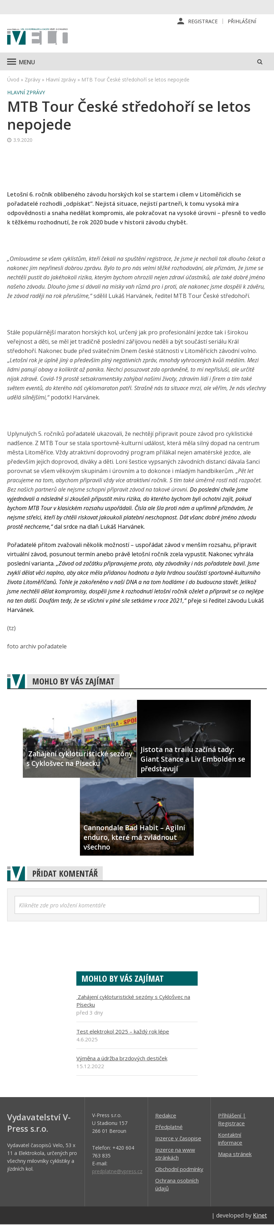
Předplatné (169, 1127)
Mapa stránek (235, 1154)
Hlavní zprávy (61, 79)
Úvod (13, 79)
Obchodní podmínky (179, 1169)
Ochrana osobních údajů (177, 1184)
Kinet (260, 1216)
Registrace (203, 21)
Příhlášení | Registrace (232, 1119)
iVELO (37, 37)
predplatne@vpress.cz (117, 1171)
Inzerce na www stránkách (175, 1153)
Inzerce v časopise (178, 1138)
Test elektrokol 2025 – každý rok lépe (122, 1031)
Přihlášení (242, 21)
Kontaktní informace (230, 1138)
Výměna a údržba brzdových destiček (121, 1058)
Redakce (165, 1115)
